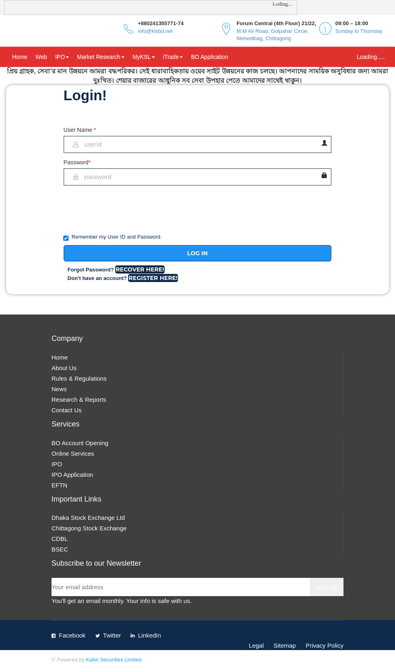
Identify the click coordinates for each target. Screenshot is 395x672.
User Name (80, 130)
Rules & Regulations (79, 378)
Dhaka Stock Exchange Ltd (88, 517)
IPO (62, 57)
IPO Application (72, 474)
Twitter (112, 635)
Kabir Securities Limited (114, 660)
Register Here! (153, 278)
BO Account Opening (80, 442)
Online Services (73, 453)
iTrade (173, 57)
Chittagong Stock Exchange (89, 528)
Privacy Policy (324, 645)
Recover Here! (140, 269)
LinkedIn (149, 635)
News (59, 389)
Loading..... (371, 57)
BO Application (209, 57)
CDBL (60, 538)
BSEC (60, 549)
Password (77, 162)
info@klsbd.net (155, 31)
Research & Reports (79, 399)
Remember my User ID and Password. (113, 237)
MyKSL (144, 57)
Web (41, 57)
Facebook (72, 635)
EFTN (59, 485)
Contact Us (67, 410)
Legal (256, 645)
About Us (64, 367)
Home (19, 57)
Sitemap (284, 645)
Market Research (101, 57)
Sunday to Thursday (358, 31)
